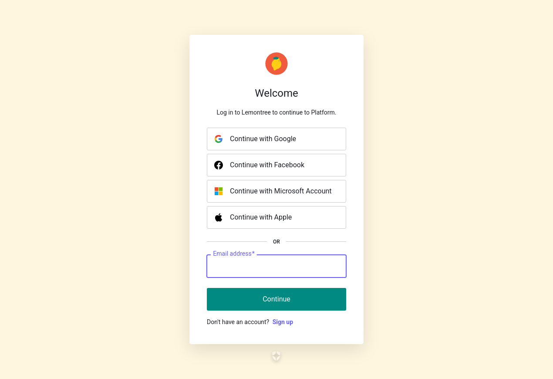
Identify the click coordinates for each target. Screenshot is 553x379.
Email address (233, 253)
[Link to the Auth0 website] (277, 356)
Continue (276, 299)
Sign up (283, 321)
